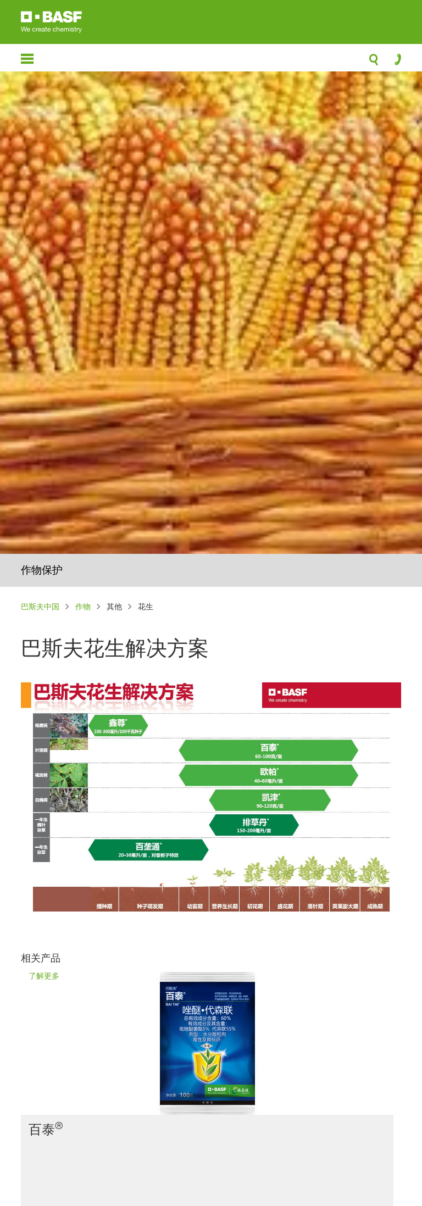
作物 (83, 606)
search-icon (373, 62)
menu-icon (27, 59)
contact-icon (394, 62)
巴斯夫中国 (40, 606)
